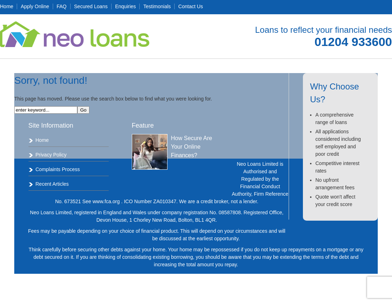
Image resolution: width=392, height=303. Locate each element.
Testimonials (157, 6)
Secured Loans (91, 6)
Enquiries (125, 6)
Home (6, 6)
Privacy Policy (51, 155)
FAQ (62, 6)
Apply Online (35, 6)
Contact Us (190, 6)
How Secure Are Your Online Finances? (191, 146)
